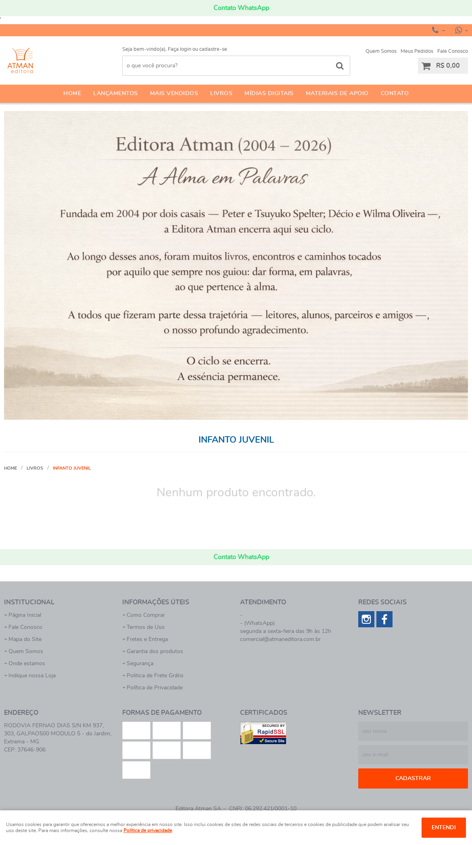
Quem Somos (381, 51)
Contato (395, 93)
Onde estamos (26, 663)
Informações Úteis (155, 602)
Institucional (29, 602)
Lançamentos (115, 93)
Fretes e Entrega (147, 639)
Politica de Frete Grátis (155, 675)
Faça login (179, 49)
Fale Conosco (452, 51)
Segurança (140, 663)
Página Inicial (24, 615)
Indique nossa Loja (32, 675)
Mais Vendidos (174, 93)
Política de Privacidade (155, 688)
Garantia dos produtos (155, 651)
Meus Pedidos (417, 51)
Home (72, 93)
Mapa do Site (25, 639)
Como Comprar (146, 615)
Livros (221, 93)
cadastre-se (213, 49)
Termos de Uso (146, 627)
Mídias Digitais (269, 93)
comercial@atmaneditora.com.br (280, 639)
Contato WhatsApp (241, 8)
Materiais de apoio (337, 93)
